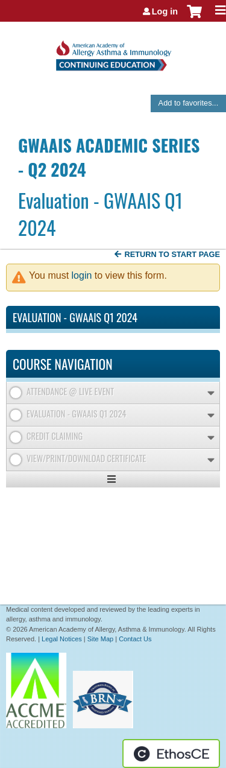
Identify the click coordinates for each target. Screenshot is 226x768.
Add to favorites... (189, 102)
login (82, 275)
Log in (165, 11)
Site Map (100, 639)
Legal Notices (62, 639)
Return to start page (172, 254)
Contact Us (135, 639)
